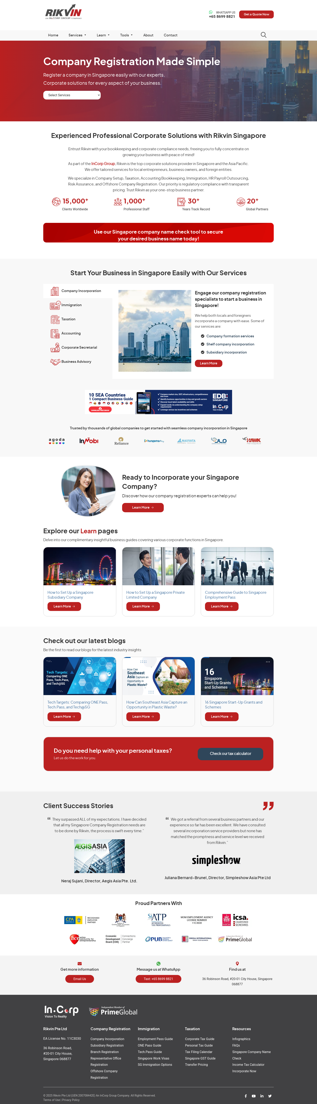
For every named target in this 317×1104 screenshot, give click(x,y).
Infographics (241, 1038)
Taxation (192, 1028)
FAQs (236, 1044)
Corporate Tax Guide (199, 1038)
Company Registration (110, 1028)
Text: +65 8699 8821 (158, 978)
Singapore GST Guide (200, 1056)
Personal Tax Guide (199, 1044)
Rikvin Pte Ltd (69, 12)
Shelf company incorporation (230, 344)
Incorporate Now (244, 1069)
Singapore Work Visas (153, 1056)
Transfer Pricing (196, 1063)
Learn (89, 531)
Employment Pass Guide (155, 1038)
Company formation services (230, 336)
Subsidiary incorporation (226, 352)
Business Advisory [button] (78, 361)
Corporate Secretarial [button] (80, 347)
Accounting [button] (72, 333)
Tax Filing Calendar (198, 1050)
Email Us (79, 978)
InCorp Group (103, 164)
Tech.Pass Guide (150, 1050)
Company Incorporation (107, 1038)
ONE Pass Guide (149, 1044)
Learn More (208, 362)
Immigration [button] (73, 305)
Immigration (149, 1028)
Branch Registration (105, 1050)
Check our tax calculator (230, 754)
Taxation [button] (70, 319)
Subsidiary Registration (107, 1044)
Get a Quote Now (254, 14)
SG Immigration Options (155, 1063)
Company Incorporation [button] (82, 291)
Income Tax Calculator (248, 1063)
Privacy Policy (70, 1097)
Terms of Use (51, 1097)
